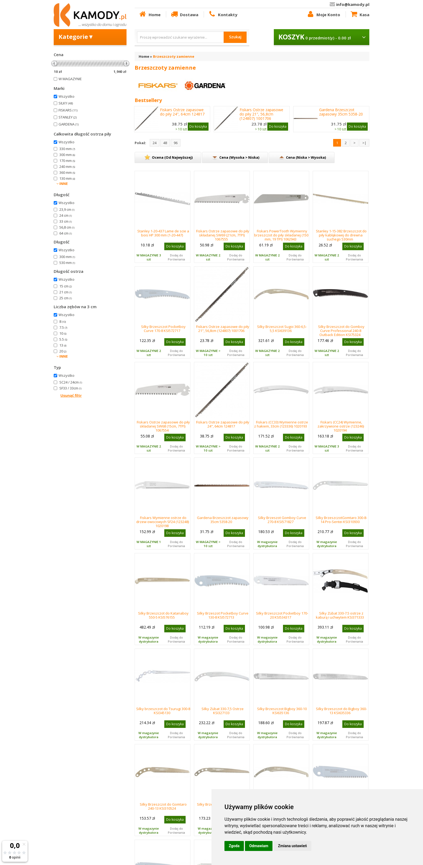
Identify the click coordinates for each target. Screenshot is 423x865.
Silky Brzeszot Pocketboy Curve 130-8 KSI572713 (222, 615)
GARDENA (69, 124)
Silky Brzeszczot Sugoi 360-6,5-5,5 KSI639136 (282, 328)
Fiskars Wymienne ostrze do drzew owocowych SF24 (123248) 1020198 (162, 521)
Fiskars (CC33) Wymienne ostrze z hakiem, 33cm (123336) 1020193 (281, 424)
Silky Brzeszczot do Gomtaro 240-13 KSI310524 (163, 806)
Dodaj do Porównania (176, 257)
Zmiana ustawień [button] (292, 846)
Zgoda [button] (234, 846)
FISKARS (68, 110)
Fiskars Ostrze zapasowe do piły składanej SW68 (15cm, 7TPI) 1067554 (163, 426)
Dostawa (184, 14)
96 (176, 142)
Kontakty (222, 14)
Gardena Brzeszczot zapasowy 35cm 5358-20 (341, 112)
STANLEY (68, 117)
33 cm (65, 221)
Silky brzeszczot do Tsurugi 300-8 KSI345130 (163, 710)
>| (364, 142)
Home (149, 14)
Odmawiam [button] (258, 846)
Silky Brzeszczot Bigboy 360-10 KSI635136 (282, 710)
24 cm (65, 215)
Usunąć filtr (71, 395)
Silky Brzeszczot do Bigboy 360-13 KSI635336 (341, 710)
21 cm (65, 292)
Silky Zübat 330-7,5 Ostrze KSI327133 (223, 710)
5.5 (63, 339)
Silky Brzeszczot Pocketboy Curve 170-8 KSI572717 (163, 328)
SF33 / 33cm (70, 388)
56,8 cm (66, 227)
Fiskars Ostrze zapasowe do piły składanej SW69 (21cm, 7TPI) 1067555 (222, 235)
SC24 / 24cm (70, 382)
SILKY (66, 103)
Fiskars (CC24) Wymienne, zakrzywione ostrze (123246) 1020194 (341, 426)
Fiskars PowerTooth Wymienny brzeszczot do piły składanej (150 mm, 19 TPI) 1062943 (281, 235)
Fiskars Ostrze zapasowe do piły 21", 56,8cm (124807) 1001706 (261, 114)
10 (62, 333)
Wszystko (66, 96)
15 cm (65, 286)
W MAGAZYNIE (70, 78)
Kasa (360, 14)
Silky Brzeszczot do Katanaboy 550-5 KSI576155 (163, 615)
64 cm (65, 233)
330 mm (67, 148)
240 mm (67, 166)
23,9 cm (66, 209)
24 (154, 142)
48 (165, 142)
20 (62, 351)
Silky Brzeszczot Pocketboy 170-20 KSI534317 (282, 615)
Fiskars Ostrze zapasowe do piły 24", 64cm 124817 (182, 112)
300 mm (67, 154)
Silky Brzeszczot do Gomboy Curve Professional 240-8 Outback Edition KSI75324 (341, 330)
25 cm (65, 298)
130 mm (67, 178)
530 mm (67, 262)
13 (62, 345)
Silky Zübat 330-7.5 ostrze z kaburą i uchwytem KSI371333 (340, 615)
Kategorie (76, 36)
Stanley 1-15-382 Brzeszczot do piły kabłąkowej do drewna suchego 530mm (341, 235)
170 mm (67, 160)
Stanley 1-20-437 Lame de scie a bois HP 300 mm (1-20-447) (163, 233)
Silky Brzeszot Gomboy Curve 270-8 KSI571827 (282, 519)
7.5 (63, 327)
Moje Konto (323, 14)
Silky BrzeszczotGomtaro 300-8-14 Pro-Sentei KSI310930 (341, 519)
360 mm (67, 172)
